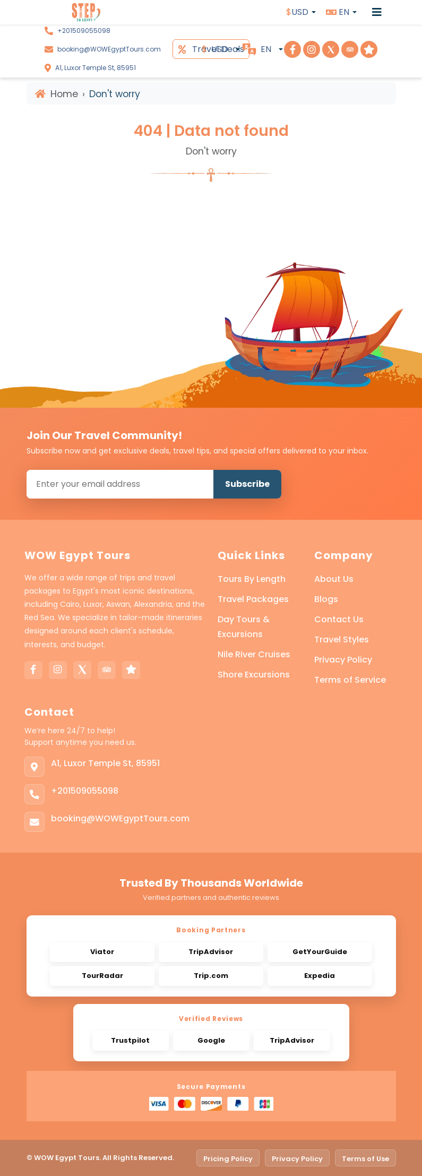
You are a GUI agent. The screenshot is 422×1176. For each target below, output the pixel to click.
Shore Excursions (254, 674)
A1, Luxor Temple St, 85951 (95, 67)
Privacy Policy (343, 660)
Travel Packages (253, 599)
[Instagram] (58, 670)
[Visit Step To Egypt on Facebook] (292, 49)
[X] (82, 670)
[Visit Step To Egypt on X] (330, 49)
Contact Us (339, 619)
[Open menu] (377, 12)
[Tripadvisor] (107, 670)
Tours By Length (252, 579)
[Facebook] (33, 670)
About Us (334, 579)
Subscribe (247, 484)
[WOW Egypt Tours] (66, 12)
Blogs (326, 599)
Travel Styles (341, 639)
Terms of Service (350, 680)
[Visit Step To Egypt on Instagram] (311, 49)
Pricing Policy (228, 1159)
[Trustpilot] (131, 670)
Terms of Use (365, 1159)
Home (56, 94)
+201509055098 (83, 30)
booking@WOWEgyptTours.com (109, 49)
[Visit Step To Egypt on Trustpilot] (368, 49)
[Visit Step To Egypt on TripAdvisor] (349, 49)
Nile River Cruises (254, 654)
